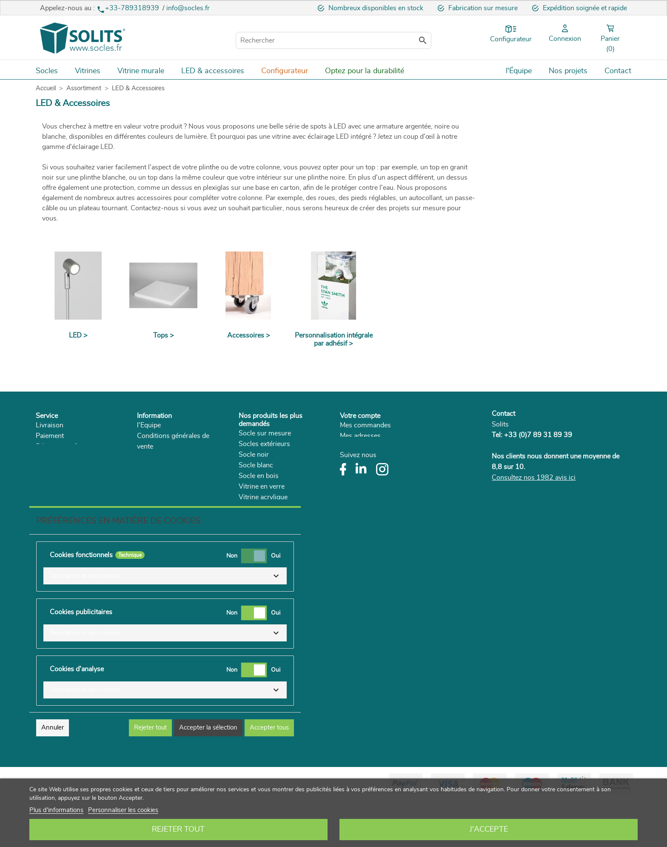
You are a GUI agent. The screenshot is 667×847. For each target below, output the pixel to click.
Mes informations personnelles (386, 446)
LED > (78, 335)
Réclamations (56, 467)
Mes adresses (360, 435)
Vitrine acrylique (263, 497)
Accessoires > (248, 335)
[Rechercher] (333, 40)
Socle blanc (256, 465)
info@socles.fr (188, 8)
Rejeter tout (178, 829)
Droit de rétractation (66, 457)
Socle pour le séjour (268, 529)
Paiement (50, 435)
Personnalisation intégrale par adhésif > (334, 339)
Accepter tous (269, 773)
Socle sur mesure (265, 433)
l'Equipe (149, 425)
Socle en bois (259, 475)
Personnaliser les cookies (123, 810)
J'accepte (489, 829)
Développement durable (172, 467)
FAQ (42, 478)
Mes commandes (365, 425)
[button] (165, 621)
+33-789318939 (129, 8)
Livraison (49, 425)
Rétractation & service (69, 446)
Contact (503, 413)
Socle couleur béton (268, 507)
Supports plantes (264, 518)
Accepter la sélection (208, 773)
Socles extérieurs (264, 444)
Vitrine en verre (262, 486)
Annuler (52, 773)
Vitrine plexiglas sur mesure (280, 539)
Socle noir (254, 454)
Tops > (163, 335)
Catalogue (152, 478)
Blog (144, 489)
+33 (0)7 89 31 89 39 (538, 435)
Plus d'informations (56, 810)
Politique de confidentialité (176, 457)
